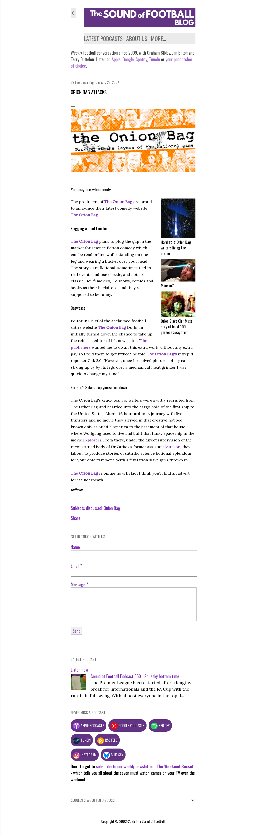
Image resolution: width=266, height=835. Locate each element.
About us (136, 38)
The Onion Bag (118, 201)
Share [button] (75, 518)
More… (158, 38)
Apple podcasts (88, 725)
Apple (116, 59)
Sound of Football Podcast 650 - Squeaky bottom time (135, 676)
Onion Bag (112, 508)
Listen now (79, 669)
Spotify (141, 59)
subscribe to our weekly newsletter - (145, 766)
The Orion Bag (84, 214)
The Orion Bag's (162, 354)
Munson (172, 446)
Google (127, 59)
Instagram (85, 754)
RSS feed (107, 740)
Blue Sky (113, 754)
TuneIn (154, 59)
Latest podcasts (103, 38)
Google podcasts (127, 725)
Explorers (92, 440)
